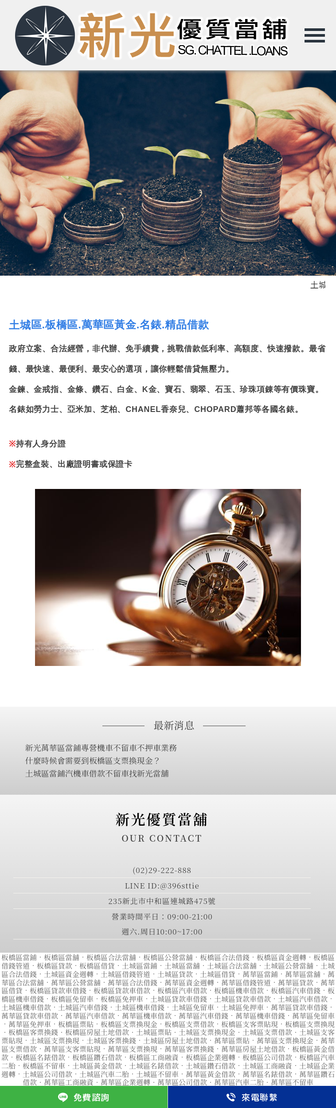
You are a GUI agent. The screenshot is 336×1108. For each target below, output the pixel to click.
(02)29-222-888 (162, 869)
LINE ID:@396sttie (162, 885)
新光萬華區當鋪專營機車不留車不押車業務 (101, 747)
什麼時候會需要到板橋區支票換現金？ (93, 760)
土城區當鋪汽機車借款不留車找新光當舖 (97, 773)
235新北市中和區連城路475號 (162, 900)
